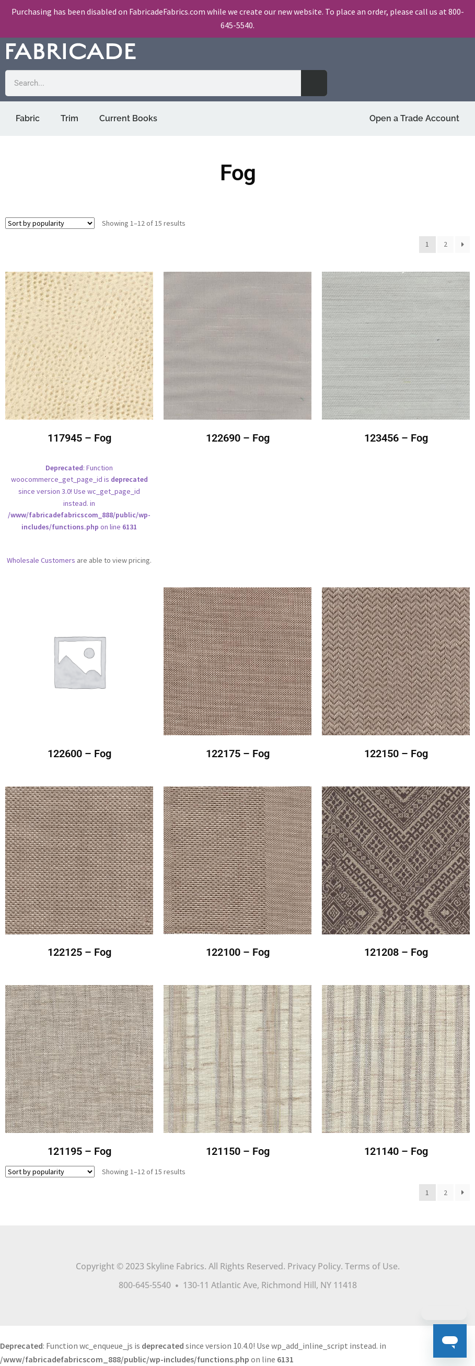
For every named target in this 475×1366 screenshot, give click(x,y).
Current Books (128, 118)
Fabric (28, 118)
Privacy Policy (314, 1266)
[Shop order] (50, 223)
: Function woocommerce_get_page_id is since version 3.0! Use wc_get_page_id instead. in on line (79, 409)
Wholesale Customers (41, 560)
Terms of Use (371, 1266)
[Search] (314, 83)
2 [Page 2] (445, 244)
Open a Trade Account (414, 118)
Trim (69, 118)
